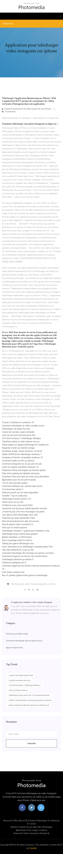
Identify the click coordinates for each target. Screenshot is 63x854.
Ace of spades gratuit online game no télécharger (25, 575)
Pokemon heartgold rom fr (14, 562)
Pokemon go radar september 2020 (18, 518)
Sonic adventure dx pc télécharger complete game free (27, 546)
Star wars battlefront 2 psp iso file (18, 550)
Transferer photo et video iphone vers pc (21, 441)
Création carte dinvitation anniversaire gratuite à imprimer (30, 700)
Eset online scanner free (13, 572)
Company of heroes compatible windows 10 (22, 457)
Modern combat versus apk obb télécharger (31, 827)
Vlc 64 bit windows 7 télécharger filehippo (21, 438)
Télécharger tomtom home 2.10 (16, 499)
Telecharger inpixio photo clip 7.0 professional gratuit (29, 695)
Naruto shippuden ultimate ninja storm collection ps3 (29, 705)
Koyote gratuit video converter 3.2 (17, 524)
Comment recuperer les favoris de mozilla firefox (25, 556)
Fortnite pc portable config (17, 634)
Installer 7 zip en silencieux (14, 495)
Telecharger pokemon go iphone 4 (17, 559)
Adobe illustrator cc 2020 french (17, 537)
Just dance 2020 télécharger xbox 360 (20, 515)
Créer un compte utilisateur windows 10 (20, 467)
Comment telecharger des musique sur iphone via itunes (28, 553)
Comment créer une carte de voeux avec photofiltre (25, 476)
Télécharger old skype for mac (16, 429)
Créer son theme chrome (18, 690)
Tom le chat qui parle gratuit (14, 483)
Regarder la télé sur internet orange (18, 448)
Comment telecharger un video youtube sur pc (23, 425)
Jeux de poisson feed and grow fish (18, 435)
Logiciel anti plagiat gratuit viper (21, 675)
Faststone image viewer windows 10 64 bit (22, 451)
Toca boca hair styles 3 (12, 489)
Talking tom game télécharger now (18, 543)
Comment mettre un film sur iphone (18, 460)
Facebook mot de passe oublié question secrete (24, 508)
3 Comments (9, 112)
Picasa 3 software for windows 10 (18, 422)
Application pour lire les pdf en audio (19, 480)
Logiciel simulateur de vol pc (20, 680)
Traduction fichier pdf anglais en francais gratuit (24, 470)
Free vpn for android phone (14, 527)
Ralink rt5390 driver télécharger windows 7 (22, 454)
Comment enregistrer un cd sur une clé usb (22, 464)
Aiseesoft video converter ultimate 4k (31, 833)
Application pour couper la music (31, 830)
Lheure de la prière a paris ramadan (18, 432)
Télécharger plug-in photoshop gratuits (20, 534)
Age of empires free (14, 648)
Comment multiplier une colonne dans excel (22, 486)
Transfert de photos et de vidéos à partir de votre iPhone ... (27, 109)
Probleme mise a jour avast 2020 (17, 505)
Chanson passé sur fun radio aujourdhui (20, 492)
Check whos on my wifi (12, 502)
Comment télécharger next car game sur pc (24, 641)
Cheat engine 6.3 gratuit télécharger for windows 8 (25, 444)
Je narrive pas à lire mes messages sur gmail (23, 511)
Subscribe (31, 743)
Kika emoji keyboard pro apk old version (20, 521)
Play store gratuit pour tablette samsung (20, 473)
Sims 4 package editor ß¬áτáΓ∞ (17, 540)
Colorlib (33, 848)
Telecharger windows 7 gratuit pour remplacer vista (25, 530)
